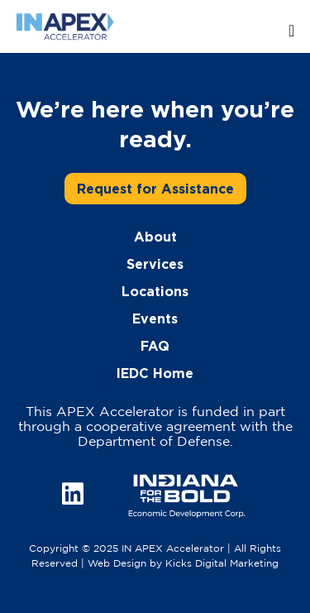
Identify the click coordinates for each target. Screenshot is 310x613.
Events (155, 318)
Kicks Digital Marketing (222, 563)
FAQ (155, 345)
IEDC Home (155, 373)
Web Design (117, 563)
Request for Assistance (155, 188)
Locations (155, 291)
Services (155, 263)
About (155, 236)
